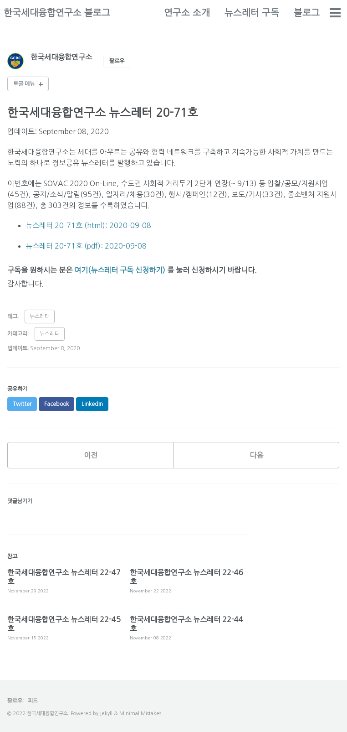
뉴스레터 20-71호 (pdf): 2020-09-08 (86, 245)
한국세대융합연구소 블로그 (57, 12)
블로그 (307, 12)
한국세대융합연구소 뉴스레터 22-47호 (64, 577)
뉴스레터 (40, 316)
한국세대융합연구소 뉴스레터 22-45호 (64, 624)
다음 (256, 455)
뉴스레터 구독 (252, 12)
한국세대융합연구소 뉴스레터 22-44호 (186, 624)
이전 (90, 455)
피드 (33, 701)
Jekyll (106, 713)
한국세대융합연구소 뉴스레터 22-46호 (186, 577)
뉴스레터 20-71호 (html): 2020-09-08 (88, 225)
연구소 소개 (187, 12)
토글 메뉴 (24, 84)
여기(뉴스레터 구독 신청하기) (119, 270)
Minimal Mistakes (140, 713)
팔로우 (116, 61)
